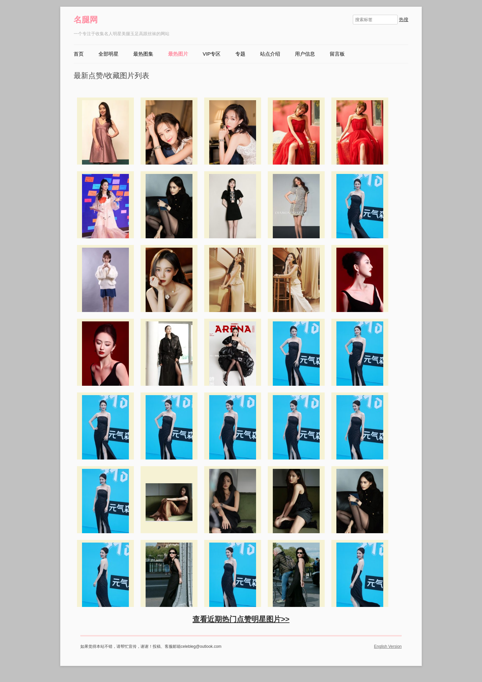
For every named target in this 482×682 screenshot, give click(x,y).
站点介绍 (270, 54)
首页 (79, 54)
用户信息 (305, 54)
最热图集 (143, 54)
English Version (388, 646)
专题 (240, 54)
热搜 (403, 19)
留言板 (337, 54)
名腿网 (86, 19)
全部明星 (108, 54)
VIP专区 (212, 54)
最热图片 (178, 54)
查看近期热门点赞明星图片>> (241, 619)
